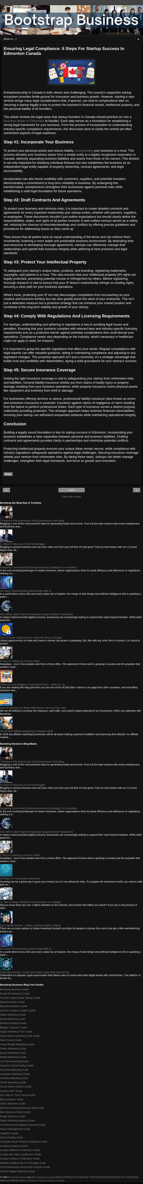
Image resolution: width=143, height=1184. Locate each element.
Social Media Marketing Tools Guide (20, 1036)
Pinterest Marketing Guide (14, 1069)
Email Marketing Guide (12, 1019)
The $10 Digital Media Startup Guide (20, 997)
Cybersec (32, 1180)
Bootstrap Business (17, 1177)
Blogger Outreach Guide (13, 1027)
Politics (22, 1180)
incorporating (84, 150)
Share (8, 474)
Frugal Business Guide (12, 1116)
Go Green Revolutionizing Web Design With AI (25, 590)
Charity (51, 1180)
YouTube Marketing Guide (14, 1061)
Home (71, 490)
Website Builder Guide (12, 1002)
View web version (71, 496)
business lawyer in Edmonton (24, 121)
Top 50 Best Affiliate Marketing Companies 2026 (26, 731)
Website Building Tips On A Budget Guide (23, 1163)
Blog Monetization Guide (13, 1006)
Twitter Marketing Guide (13, 1048)
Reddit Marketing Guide (13, 1057)
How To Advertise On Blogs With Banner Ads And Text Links (33, 707)
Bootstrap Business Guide (14, 989)
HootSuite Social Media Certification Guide (23, 1141)
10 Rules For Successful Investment (20, 878)
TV (90, 1177)
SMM (13, 1180)
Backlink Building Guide (13, 1023)
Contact (61, 1180)
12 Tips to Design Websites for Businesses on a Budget (30, 902)
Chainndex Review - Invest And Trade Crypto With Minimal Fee (35, 972)
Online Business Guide (12, 1103)
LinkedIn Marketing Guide (14, 1078)
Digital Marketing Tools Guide (16, 1031)
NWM (67, 1177)
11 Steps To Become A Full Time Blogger (22, 544)
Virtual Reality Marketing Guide (17, 1044)
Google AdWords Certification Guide (20, 1150)
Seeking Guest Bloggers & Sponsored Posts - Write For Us (32, 684)
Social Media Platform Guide (15, 1086)
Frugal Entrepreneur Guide (15, 993)
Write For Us (121, 1177)
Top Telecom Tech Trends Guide (17, 1095)
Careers (42, 1180)
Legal (51, 1177)
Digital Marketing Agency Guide (17, 1120)
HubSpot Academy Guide (14, 1146)
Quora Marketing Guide (13, 1053)
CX (74, 1177)
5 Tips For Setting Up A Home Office (20, 661)
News (59, 1177)
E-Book (98, 1177)
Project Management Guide (15, 1129)
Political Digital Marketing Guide (17, 1171)
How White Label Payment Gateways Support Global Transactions (36, 614)
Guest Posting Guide (11, 1137)
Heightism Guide (9, 1133)
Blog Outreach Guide (11, 1099)
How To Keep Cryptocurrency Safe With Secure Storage (31, 637)
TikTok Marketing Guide (13, 1082)
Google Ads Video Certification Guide (20, 1154)
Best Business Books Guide (15, 1112)
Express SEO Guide (11, 1091)
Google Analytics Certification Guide (20, 1158)
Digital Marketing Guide (13, 1014)
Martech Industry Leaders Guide (18, 1010)
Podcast (82, 1177)
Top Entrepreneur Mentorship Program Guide (25, 1167)
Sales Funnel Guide (11, 1040)
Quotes (108, 1177)
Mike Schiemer (38, 1177)
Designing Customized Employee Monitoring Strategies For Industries (38, 567)
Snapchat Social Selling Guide (17, 1065)
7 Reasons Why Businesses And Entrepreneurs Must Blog (32, 520)
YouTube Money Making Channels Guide (22, 1124)
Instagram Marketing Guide (15, 1074)
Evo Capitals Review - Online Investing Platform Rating (30, 925)
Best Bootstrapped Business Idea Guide (22, 1108)
